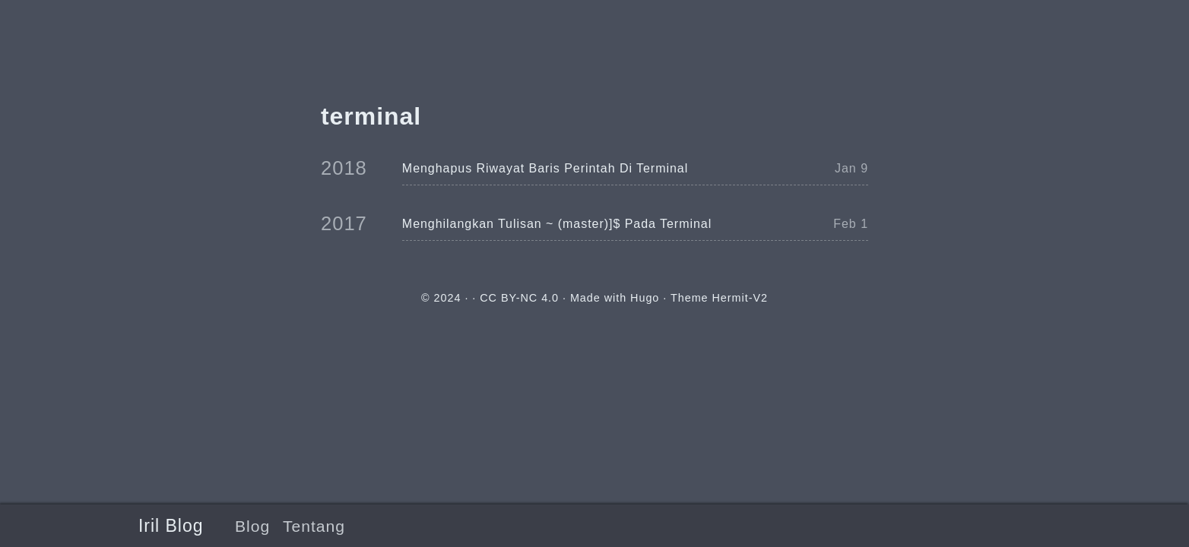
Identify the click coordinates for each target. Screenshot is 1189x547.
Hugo (644, 298)
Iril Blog (170, 526)
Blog (252, 526)
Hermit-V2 (740, 298)
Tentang (314, 526)
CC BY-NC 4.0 (519, 298)
